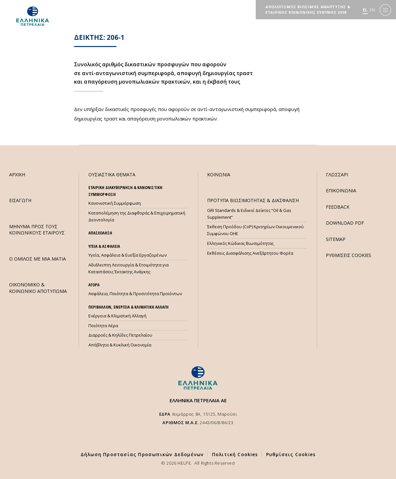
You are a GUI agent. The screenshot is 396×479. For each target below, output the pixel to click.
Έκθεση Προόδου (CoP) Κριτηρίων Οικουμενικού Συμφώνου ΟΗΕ (255, 230)
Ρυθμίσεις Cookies (290, 454)
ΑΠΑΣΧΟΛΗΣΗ (100, 233)
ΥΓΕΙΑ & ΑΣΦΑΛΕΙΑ (104, 246)
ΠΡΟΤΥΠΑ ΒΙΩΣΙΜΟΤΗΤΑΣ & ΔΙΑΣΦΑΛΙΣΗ (253, 200)
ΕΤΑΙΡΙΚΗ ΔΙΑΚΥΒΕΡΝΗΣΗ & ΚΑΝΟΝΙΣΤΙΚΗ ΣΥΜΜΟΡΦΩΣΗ (125, 190)
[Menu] (385, 10)
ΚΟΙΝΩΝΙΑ (218, 174)
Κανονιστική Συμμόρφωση (114, 203)
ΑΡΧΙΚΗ (17, 174)
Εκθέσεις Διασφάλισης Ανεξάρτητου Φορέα (250, 253)
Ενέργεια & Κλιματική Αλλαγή (117, 316)
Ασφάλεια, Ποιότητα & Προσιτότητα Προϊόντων (135, 293)
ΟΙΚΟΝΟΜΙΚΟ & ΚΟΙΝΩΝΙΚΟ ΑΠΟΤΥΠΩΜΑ (38, 287)
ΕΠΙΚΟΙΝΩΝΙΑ (341, 190)
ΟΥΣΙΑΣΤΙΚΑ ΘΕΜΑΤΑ (111, 174)
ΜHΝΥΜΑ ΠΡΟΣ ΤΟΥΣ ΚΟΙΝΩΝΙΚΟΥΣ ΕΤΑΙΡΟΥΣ (37, 229)
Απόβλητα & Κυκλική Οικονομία (119, 345)
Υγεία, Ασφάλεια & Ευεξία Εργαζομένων (127, 255)
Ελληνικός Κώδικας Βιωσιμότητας (240, 243)
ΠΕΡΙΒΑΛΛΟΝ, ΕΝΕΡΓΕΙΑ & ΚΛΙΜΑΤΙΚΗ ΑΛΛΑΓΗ (128, 307)
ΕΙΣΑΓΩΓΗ (20, 200)
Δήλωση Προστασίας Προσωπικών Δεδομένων (142, 454)
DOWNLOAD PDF (345, 223)
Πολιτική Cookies (235, 454)
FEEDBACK (337, 207)
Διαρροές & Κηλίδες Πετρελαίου (120, 335)
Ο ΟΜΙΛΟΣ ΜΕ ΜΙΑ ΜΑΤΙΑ (37, 259)
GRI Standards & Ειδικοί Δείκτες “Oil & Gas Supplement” (249, 213)
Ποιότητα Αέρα (103, 325)
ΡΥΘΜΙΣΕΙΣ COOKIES (348, 255)
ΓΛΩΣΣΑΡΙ (337, 174)
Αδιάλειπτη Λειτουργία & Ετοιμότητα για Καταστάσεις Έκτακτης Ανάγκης (128, 268)
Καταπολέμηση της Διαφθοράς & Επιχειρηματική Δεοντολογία (136, 216)
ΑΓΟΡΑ (93, 285)
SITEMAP (335, 239)
